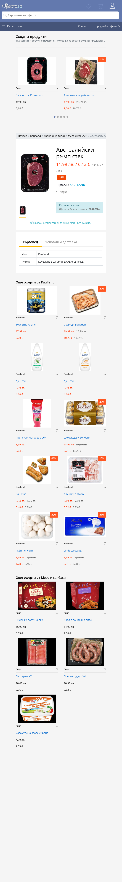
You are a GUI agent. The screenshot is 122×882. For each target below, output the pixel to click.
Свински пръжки (74, 494)
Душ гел (21, 381)
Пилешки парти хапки (29, 620)
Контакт (83, 26)
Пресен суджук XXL (75, 676)
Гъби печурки (24, 550)
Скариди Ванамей (75, 324)
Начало (22, 136)
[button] (54, 117)
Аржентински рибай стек (79, 95)
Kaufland (35, 136)
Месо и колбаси (77, 136)
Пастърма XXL (24, 676)
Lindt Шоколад (72, 550)
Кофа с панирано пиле (78, 620)
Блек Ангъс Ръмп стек (29, 95)
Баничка (21, 494)
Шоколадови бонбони (77, 437)
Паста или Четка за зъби (31, 437)
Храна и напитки (54, 136)
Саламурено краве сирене (32, 733)
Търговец (30, 242)
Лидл (18, 88)
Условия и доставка (61, 242)
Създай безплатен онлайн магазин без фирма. (60, 223)
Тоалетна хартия (26, 324)
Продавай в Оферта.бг (108, 26)
